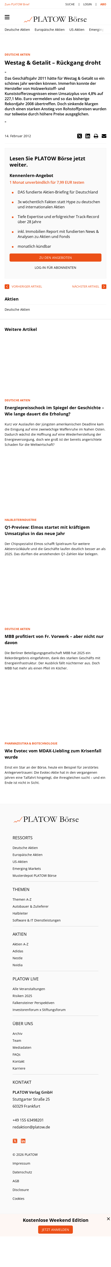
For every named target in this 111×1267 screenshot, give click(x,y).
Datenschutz (22, 1172)
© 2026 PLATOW (25, 1154)
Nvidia (18, 965)
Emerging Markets (27, 868)
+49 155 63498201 (28, 1120)
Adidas (18, 951)
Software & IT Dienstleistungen (37, 920)
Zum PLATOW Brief (17, 4)
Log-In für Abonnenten (55, 267)
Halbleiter (20, 913)
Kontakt (18, 1061)
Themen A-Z (22, 899)
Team (17, 1040)
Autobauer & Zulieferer (31, 906)
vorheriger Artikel (27, 286)
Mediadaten (22, 1047)
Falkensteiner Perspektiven (33, 1003)
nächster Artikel (85, 286)
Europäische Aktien (50, 29)
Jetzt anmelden (55, 1229)
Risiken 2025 (22, 996)
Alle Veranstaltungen (29, 989)
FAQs (16, 1054)
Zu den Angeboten (55, 257)
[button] (79, 136)
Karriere (19, 1068)
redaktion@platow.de (31, 1127)
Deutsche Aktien (17, 29)
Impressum (21, 1163)
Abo (103, 4)
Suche (70, 4)
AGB (16, 1181)
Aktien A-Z (20, 944)
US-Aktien (76, 29)
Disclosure (21, 1190)
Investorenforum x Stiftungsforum (39, 1009)
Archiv (17, 1033)
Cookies (18, 1198)
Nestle (18, 958)
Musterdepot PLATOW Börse (35, 875)
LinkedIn (23, 1141)
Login (87, 4)
